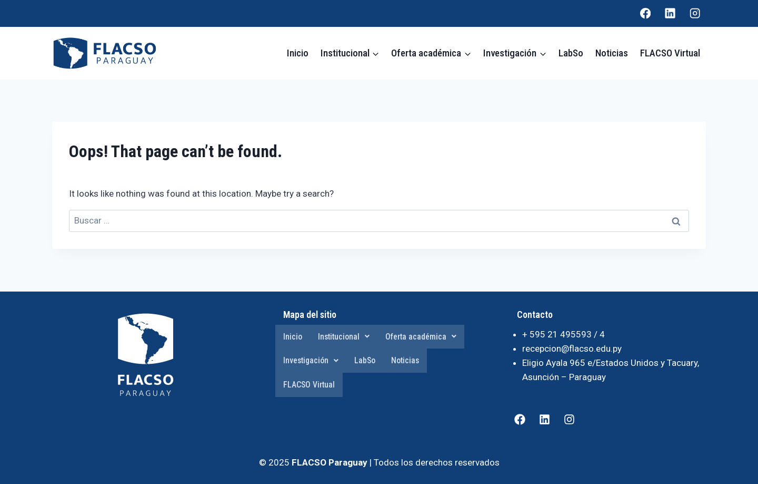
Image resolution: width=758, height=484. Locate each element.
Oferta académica (423, 337)
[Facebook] (645, 13)
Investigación (311, 361)
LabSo (570, 53)
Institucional (344, 337)
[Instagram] (695, 13)
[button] (344, 337)
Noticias (611, 53)
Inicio (297, 53)
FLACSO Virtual (670, 53)
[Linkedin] (670, 13)
